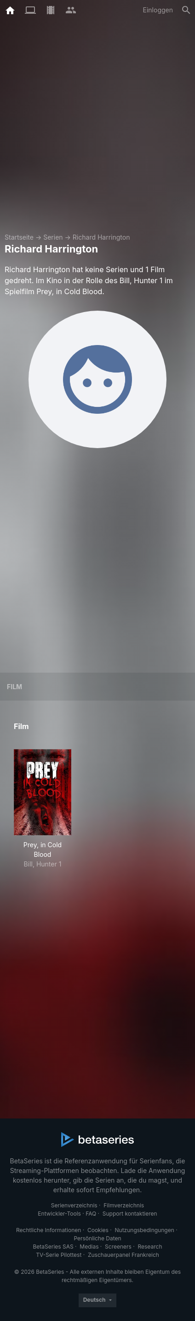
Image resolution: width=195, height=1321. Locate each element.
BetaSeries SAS (53, 1246)
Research (150, 1246)
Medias (89, 1246)
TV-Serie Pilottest (58, 1254)
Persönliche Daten (97, 1238)
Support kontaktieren (130, 1213)
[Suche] (186, 10)
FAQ (91, 1213)
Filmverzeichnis (123, 1205)
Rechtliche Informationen (48, 1230)
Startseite (19, 237)
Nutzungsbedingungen (144, 1230)
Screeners (118, 1246)
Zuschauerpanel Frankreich (123, 1254)
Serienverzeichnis (74, 1205)
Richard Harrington (101, 237)
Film (14, 687)
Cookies (98, 1230)
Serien (53, 237)
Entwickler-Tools (59, 1213)
